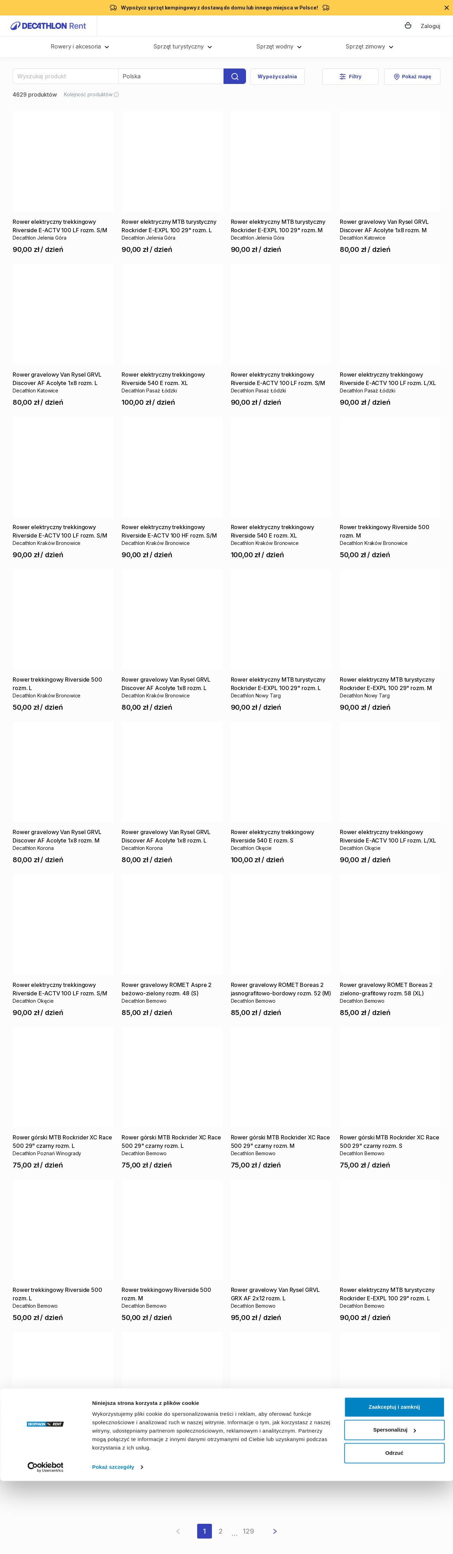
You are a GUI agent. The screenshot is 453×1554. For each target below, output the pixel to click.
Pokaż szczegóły (113, 1540)
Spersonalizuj (394, 1503)
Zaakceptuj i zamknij (394, 1480)
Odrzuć (394, 1526)
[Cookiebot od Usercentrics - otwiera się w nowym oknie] (45, 1540)
